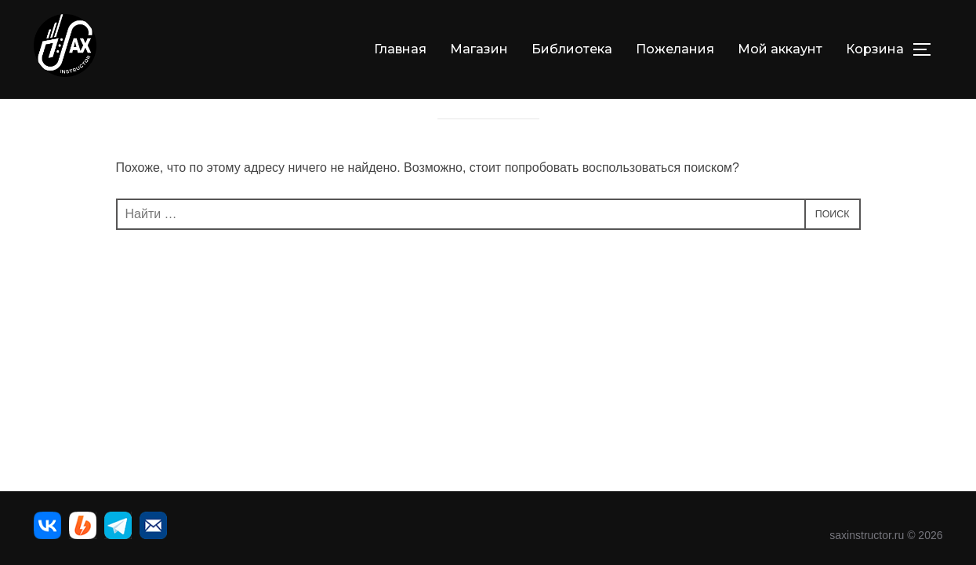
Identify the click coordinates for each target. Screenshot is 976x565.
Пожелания (675, 49)
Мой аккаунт (780, 49)
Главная (400, 49)
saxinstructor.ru (866, 535)
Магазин (479, 49)
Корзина (875, 49)
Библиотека (572, 49)
